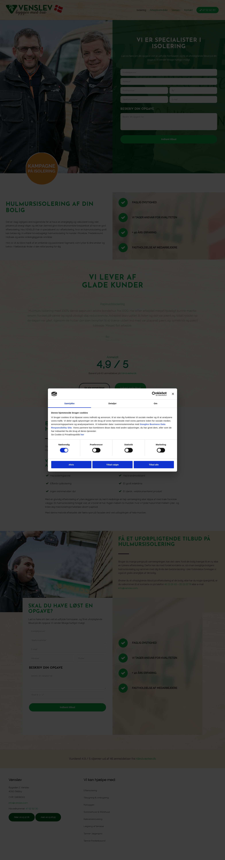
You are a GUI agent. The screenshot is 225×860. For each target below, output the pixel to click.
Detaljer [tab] (112, 403)
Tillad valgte (112, 464)
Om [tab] (155, 403)
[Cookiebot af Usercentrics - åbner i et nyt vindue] (154, 394)
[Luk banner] (173, 394)
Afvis (71, 464)
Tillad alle (154, 464)
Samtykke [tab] (69, 403)
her (82, 434)
